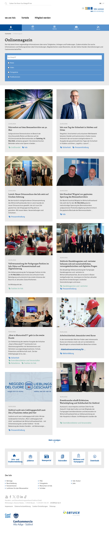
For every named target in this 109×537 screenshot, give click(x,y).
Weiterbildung (67, 353)
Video (12, 68)
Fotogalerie (14, 72)
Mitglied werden (43, 18)
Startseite (8, 34)
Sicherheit (65, 147)
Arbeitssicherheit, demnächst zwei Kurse (78, 335)
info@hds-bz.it (55, 503)
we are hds (10, 18)
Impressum (9, 506)
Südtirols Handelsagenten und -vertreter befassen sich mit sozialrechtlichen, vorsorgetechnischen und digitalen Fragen (78, 263)
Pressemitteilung (81, 147)
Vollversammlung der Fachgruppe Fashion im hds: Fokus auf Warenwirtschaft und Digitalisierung (28, 266)
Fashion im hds (16, 288)
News (12, 63)
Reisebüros (14, 363)
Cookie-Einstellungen (40, 506)
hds (24, 147)
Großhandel (14, 147)
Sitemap (52, 506)
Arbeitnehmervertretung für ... (73, 349)
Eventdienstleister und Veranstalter (24, 360)
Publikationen (15, 77)
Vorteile (25, 18)
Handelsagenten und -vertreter (74, 286)
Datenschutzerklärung (23, 506)
